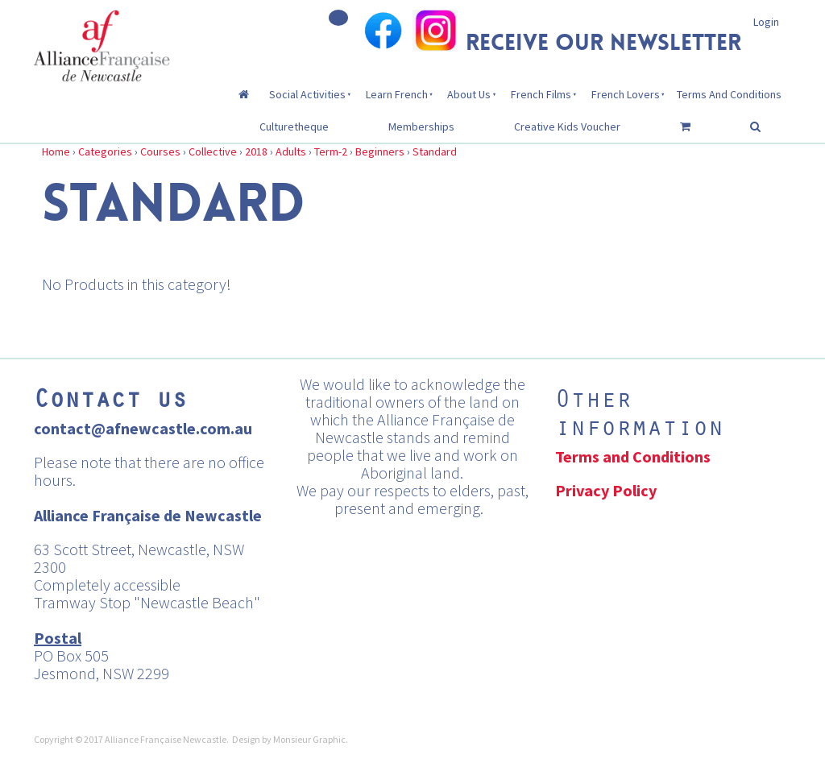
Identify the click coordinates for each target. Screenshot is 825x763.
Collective (213, 151)
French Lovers (625, 94)
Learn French (397, 94)
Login (766, 22)
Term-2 (330, 151)
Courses (160, 151)
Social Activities (307, 94)
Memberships (421, 126)
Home (56, 151)
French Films (541, 94)
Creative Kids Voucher (567, 126)
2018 (256, 151)
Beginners (379, 151)
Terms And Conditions (729, 94)
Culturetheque (294, 126)
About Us (469, 94)
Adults (291, 151)
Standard (434, 151)
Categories (105, 151)
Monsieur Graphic (309, 739)
